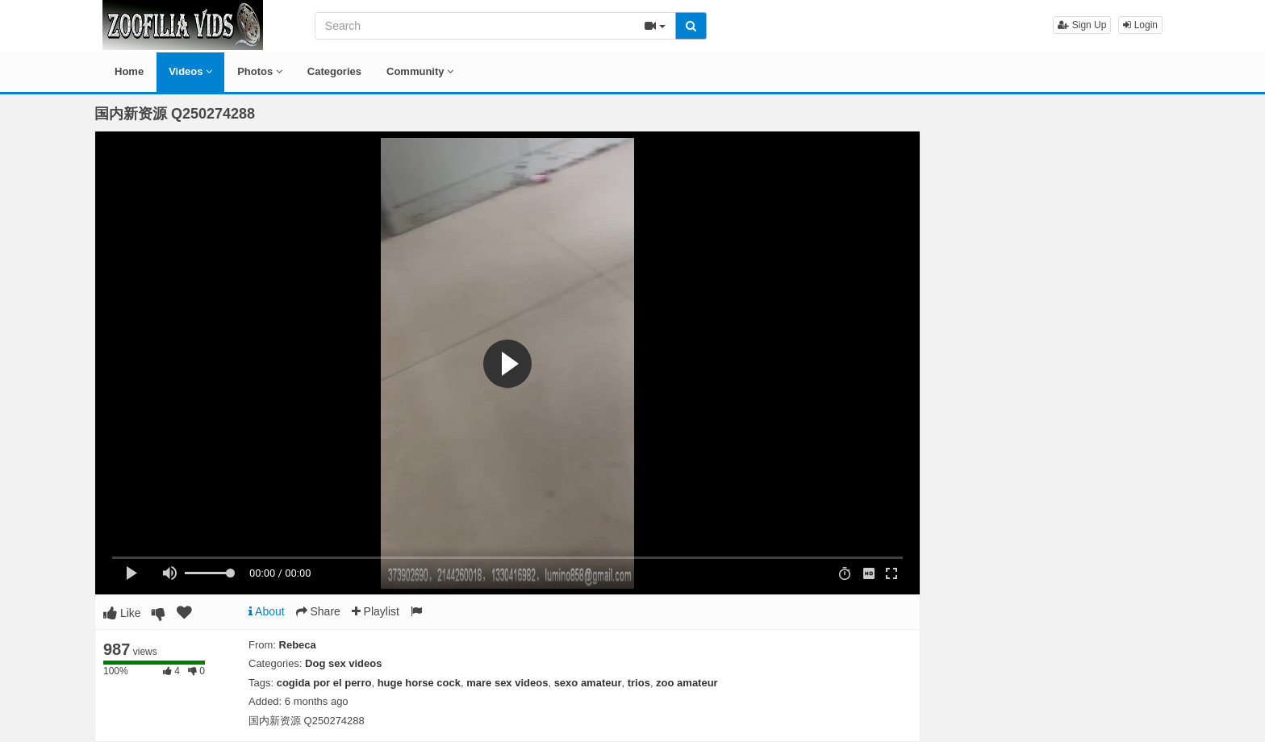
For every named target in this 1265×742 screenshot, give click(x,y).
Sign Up (1082, 25)
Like (122, 613)
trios (639, 683)
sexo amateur (588, 683)
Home (129, 71)
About (266, 611)
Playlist (375, 611)
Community (419, 71)
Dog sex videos (343, 663)
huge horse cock (419, 683)
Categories (334, 71)
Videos (190, 71)
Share (318, 611)
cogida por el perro (324, 683)
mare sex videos (507, 683)
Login (1140, 25)
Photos (259, 71)
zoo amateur (687, 683)
